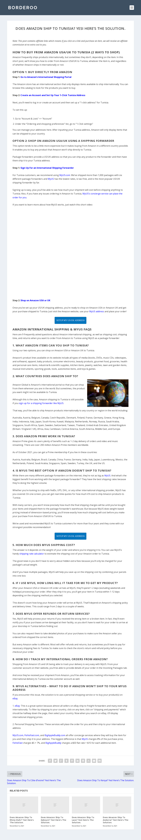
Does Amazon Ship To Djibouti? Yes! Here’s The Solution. (53, 820)
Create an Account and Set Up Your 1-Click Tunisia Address (53, 95)
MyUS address (96, 311)
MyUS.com (64, 175)
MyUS (51, 178)
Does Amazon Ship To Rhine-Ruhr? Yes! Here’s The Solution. (22, 820)
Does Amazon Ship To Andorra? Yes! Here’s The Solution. (115, 820)
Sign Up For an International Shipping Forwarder (47, 167)
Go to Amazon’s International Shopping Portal (46, 77)
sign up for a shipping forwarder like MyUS (41, 403)
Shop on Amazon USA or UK (35, 300)
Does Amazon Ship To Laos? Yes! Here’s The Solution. (83, 820)
